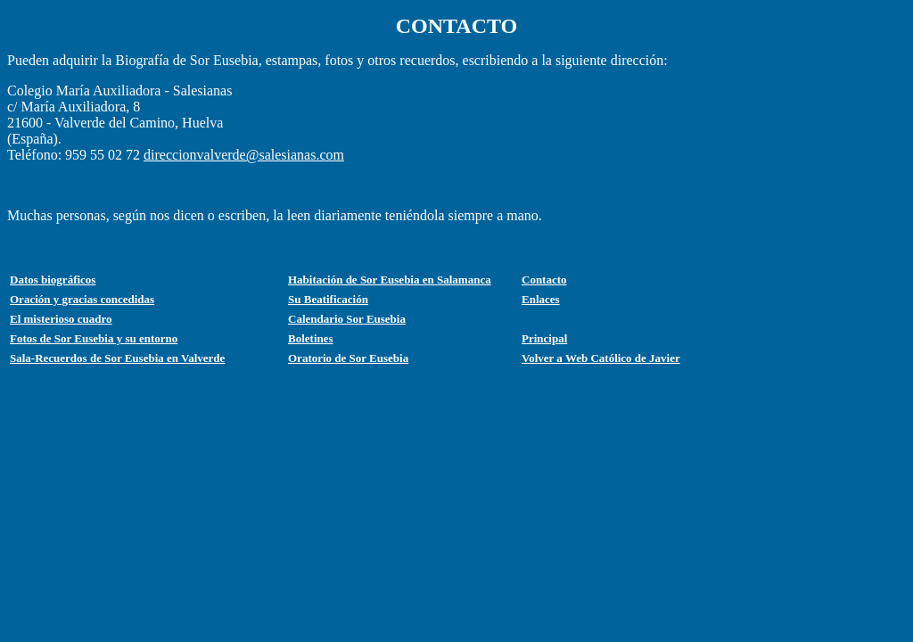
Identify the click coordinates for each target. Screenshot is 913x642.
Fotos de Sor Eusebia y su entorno (93, 338)
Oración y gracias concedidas (82, 299)
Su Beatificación (328, 299)
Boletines (310, 338)
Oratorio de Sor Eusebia (348, 358)
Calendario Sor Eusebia (347, 318)
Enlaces (541, 299)
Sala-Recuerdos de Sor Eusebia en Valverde (117, 358)
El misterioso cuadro (61, 318)
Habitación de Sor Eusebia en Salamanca (389, 279)
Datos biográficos (52, 279)
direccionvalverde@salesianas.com (244, 154)
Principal (544, 338)
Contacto (544, 279)
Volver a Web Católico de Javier (601, 358)
